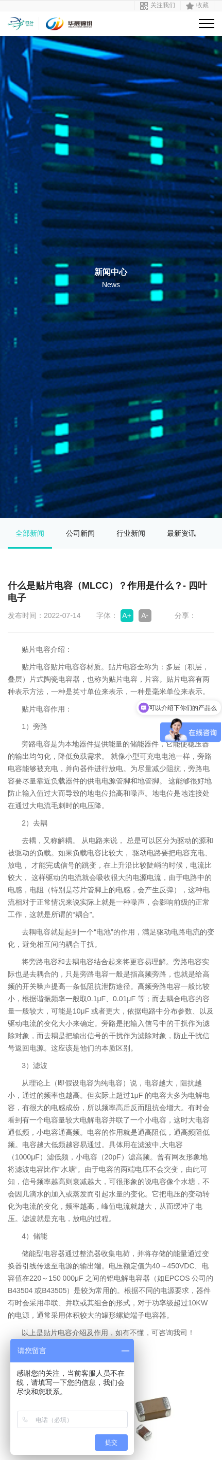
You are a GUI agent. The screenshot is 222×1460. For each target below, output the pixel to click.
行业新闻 (130, 533)
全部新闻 (29, 533)
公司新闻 (80, 533)
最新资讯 (181, 533)
